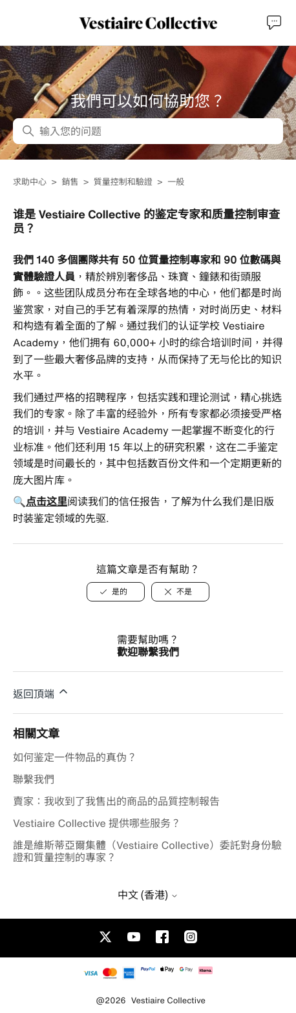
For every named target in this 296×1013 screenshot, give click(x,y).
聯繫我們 (33, 779)
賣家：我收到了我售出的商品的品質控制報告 (116, 801)
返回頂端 (41, 692)
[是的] (116, 591)
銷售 (69, 182)
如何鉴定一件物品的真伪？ (75, 757)
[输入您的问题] (148, 131)
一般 (175, 182)
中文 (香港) (148, 895)
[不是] (180, 591)
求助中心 (30, 182)
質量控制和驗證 (123, 182)
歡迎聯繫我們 (148, 652)
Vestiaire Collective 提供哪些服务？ (97, 823)
